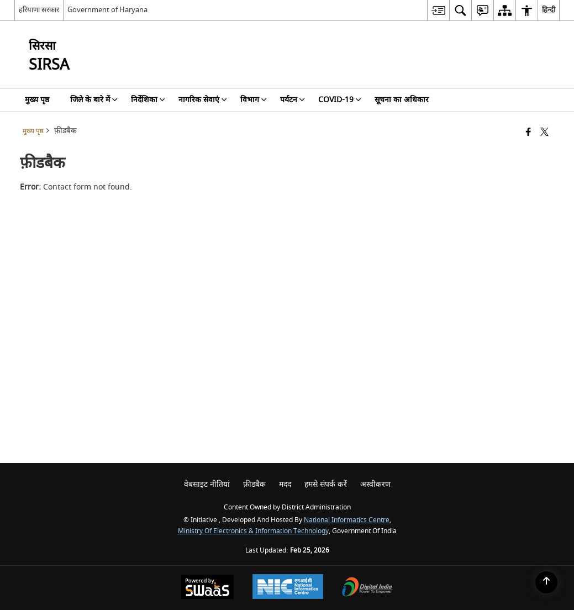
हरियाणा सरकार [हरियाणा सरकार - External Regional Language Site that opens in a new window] (39, 9)
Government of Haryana (107, 9)
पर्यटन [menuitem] (292, 100)
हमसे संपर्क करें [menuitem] (325, 484)
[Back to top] (546, 582)
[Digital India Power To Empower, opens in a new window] (367, 588)
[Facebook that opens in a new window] (528, 133)
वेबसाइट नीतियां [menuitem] (207, 484)
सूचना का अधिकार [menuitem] (402, 100)
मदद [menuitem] (285, 484)
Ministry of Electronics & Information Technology (253, 531)
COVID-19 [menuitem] (339, 100)
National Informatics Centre (346, 520)
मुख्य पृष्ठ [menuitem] (37, 100)
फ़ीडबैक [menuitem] (254, 484)
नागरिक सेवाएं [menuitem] (202, 100)
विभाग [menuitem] (253, 100)
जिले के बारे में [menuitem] (94, 100)
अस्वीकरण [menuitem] (375, 484)
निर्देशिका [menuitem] (148, 100)
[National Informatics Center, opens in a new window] (287, 588)
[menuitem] (438, 10)
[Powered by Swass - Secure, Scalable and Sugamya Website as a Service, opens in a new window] (207, 588)
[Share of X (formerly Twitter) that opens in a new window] (544, 133)
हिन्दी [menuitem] (548, 9)
